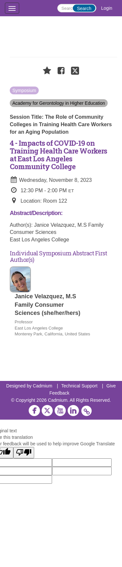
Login (106, 8)
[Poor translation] (23, 452)
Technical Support (79, 385)
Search (84, 8)
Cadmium (42, 385)
